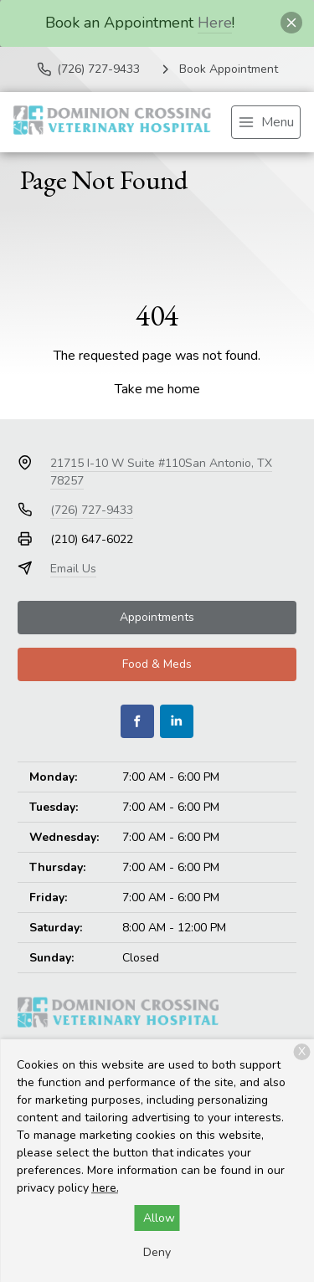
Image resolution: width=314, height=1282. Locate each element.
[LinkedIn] (176, 721)
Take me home (157, 389)
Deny (157, 1252)
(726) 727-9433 (91, 510)
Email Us (73, 569)
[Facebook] (137, 721)
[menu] (266, 122)
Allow (159, 1218)
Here (215, 23)
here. (105, 1188)
